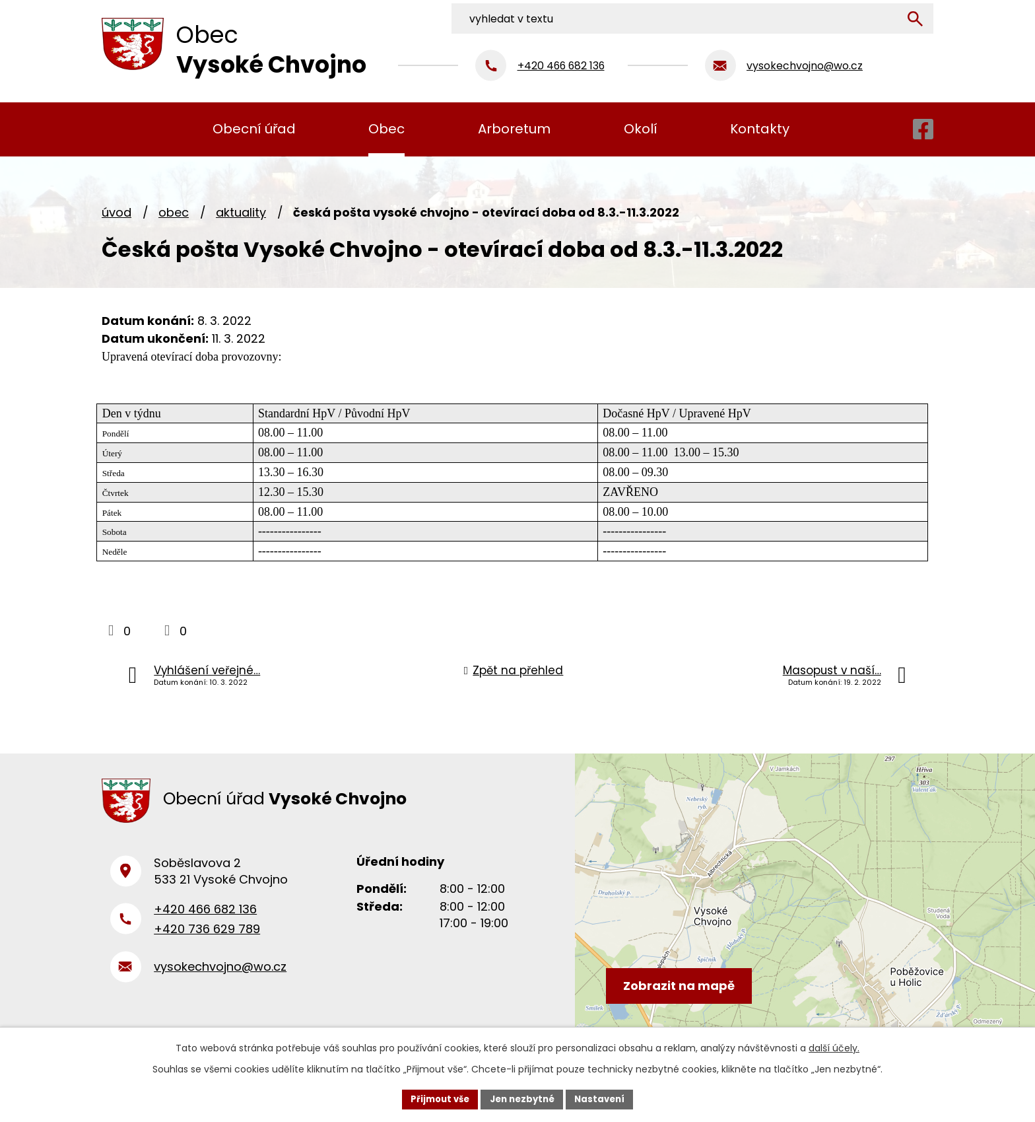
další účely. (834, 1046)
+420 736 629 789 (207, 937)
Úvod (116, 212)
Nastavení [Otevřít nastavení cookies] (604, 1098)
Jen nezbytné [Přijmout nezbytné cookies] (522, 1098)
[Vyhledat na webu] (845, 15)
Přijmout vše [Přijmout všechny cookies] (435, 1098)
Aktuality (241, 212)
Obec (173, 212)
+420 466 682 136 (205, 917)
